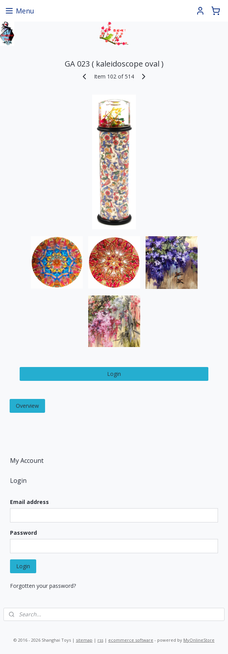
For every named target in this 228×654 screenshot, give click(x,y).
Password (23, 532)
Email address (29, 502)
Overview (27, 405)
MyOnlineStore (199, 640)
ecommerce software (130, 640)
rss (100, 640)
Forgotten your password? (43, 585)
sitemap (84, 640)
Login (114, 373)
